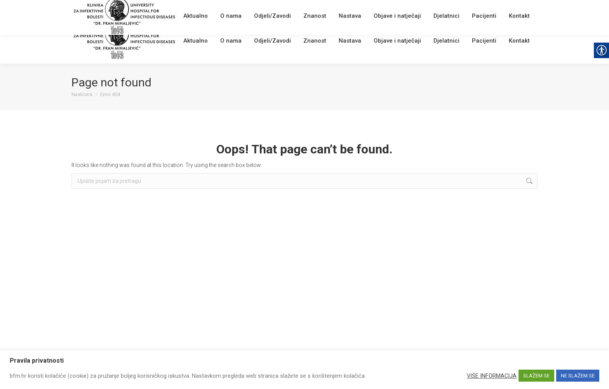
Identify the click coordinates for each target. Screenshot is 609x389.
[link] (186, 9)
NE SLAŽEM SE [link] (578, 376)
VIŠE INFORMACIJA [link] (492, 375)
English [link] (225, 9)
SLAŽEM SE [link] (536, 376)
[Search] (491, 8)
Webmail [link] (203, 9)
